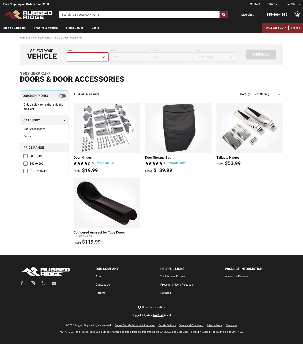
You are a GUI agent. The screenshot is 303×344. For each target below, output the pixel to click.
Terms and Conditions (191, 325)
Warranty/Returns (236, 276)
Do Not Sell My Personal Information (135, 325)
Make (113, 50)
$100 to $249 (38, 171)
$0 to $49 (36, 156)
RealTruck (158, 315)
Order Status (291, 4)
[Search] (139, 14)
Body (197, 50)
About (99, 276)
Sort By (245, 94)
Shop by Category (13, 27)
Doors (27, 136)
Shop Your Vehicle (46, 27)
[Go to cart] (297, 14)
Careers (100, 292)
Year (69, 50)
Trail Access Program (173, 276)
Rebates (165, 292)
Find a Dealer (74, 27)
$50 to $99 (36, 163)
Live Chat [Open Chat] (247, 14)
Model (155, 50)
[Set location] (151, 307)
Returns (272, 4)
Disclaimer (231, 325)
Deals (95, 27)
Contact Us (103, 284)
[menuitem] (14, 28)
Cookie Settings (167, 325)
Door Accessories (34, 128)
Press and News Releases (176, 284)
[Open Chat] (237, 14)
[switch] (44, 96)
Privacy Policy (214, 325)
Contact (255, 4)
